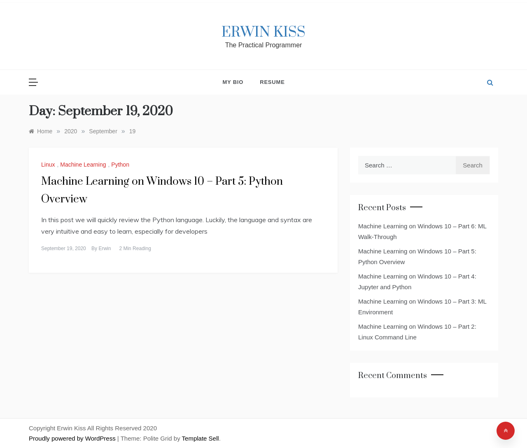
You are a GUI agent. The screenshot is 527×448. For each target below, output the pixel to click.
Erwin (104, 248)
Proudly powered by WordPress (73, 438)
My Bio (232, 82)
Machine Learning (83, 164)
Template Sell (200, 438)
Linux (48, 164)
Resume (272, 82)
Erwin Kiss (263, 32)
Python (120, 164)
